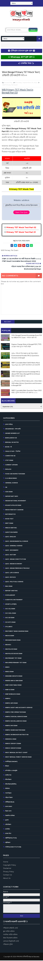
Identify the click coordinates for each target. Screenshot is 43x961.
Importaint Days (11, 497)
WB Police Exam (11, 649)
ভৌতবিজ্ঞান (8, 825)
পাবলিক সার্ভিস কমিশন (10, 935)
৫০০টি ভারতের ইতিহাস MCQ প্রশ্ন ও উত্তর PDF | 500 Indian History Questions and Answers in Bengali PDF (26, 384)
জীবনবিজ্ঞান (8, 780)
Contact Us (7, 875)
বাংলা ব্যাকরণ (8, 807)
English (8, 470)
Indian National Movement (15, 501)
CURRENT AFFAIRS (11, 465)
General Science (11, 483)
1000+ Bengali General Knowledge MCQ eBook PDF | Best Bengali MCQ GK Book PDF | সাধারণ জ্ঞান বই (25, 374)
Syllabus (8, 627)
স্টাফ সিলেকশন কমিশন (10, 938)
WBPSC (7, 699)
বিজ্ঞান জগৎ (8, 811)
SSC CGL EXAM (10, 609)
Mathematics (10, 515)
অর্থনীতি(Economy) (11, 762)
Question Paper (11, 533)
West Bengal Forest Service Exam (18, 757)
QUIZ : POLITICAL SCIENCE (14, 582)
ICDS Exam (9, 492)
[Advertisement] (21, 956)
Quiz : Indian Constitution (15, 559)
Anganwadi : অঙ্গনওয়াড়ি (13, 429)
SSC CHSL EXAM (10, 613)
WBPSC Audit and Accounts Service (18, 708)
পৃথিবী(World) (9, 802)
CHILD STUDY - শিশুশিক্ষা (12, 452)
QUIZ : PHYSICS (10, 578)
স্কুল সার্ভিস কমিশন (8, 932)
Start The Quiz (21, 213)
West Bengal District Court (16, 753)
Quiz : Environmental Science (16, 542)
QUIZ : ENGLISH (10, 537)
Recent (7, 322)
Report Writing (11, 591)
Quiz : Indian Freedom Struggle (17, 568)
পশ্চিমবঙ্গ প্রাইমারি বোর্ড (10, 928)
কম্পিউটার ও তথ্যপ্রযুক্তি (11, 771)
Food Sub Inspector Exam (15, 474)
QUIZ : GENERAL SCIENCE (13, 546)
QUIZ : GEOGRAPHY (11, 550)
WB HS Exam (9, 636)
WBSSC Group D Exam (13, 748)
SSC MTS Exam (10, 622)
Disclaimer (7, 869)
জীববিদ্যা (7, 789)
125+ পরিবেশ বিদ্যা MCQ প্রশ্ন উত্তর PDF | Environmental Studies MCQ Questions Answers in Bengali (25, 356)
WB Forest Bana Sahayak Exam (16, 631)
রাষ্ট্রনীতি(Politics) (11, 838)
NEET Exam (9, 524)
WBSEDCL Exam (10, 739)
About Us (6, 879)
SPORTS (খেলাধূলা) (10, 604)
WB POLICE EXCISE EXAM (13, 654)
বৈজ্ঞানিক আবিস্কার (10, 816)
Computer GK (10, 456)
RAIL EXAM (8, 586)
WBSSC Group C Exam (13, 744)
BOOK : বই (8, 447)
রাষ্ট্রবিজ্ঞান (7, 843)
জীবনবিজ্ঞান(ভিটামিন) (10, 784)
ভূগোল (7, 820)
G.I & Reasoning (11, 479)
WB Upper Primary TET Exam (15, 663)
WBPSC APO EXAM (11, 703)
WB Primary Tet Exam (10, 85)
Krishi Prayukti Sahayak (14, 510)
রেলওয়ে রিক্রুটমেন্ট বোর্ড (11, 942)
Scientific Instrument (14, 600)
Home (5, 862)
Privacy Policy (8, 872)
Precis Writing (11, 528)
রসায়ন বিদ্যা (8, 834)
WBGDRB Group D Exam (13, 676)
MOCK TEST (9, 519)
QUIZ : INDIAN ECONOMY (13, 564)
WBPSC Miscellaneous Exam (16, 721)
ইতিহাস (7, 766)
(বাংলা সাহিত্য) (9, 425)
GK (6, 488)
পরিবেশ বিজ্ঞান (9, 798)
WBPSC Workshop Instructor (16, 735)
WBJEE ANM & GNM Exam (14, 681)
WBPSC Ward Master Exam (15, 730)
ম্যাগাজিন (7, 829)
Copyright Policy (9, 866)
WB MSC (8, 645)
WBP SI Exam (9, 690)
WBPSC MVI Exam (11, 726)
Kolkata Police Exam (13, 505)
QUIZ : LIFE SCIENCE (12, 573)
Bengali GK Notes (12, 443)
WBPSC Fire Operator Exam (15, 712)
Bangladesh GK (11, 438)
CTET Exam (9, 461)
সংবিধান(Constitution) (13, 847)
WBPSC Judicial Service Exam (16, 717)
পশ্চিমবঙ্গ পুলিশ (8, 945)
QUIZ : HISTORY (10, 555)
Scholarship (10, 595)
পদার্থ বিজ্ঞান (8, 793)
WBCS (7, 667)
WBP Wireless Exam (12, 694)
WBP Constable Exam (13, 685)
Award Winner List (12, 434)
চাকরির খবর (8, 775)
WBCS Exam (9, 672)
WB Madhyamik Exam (12, 640)
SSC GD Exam (9, 618)
